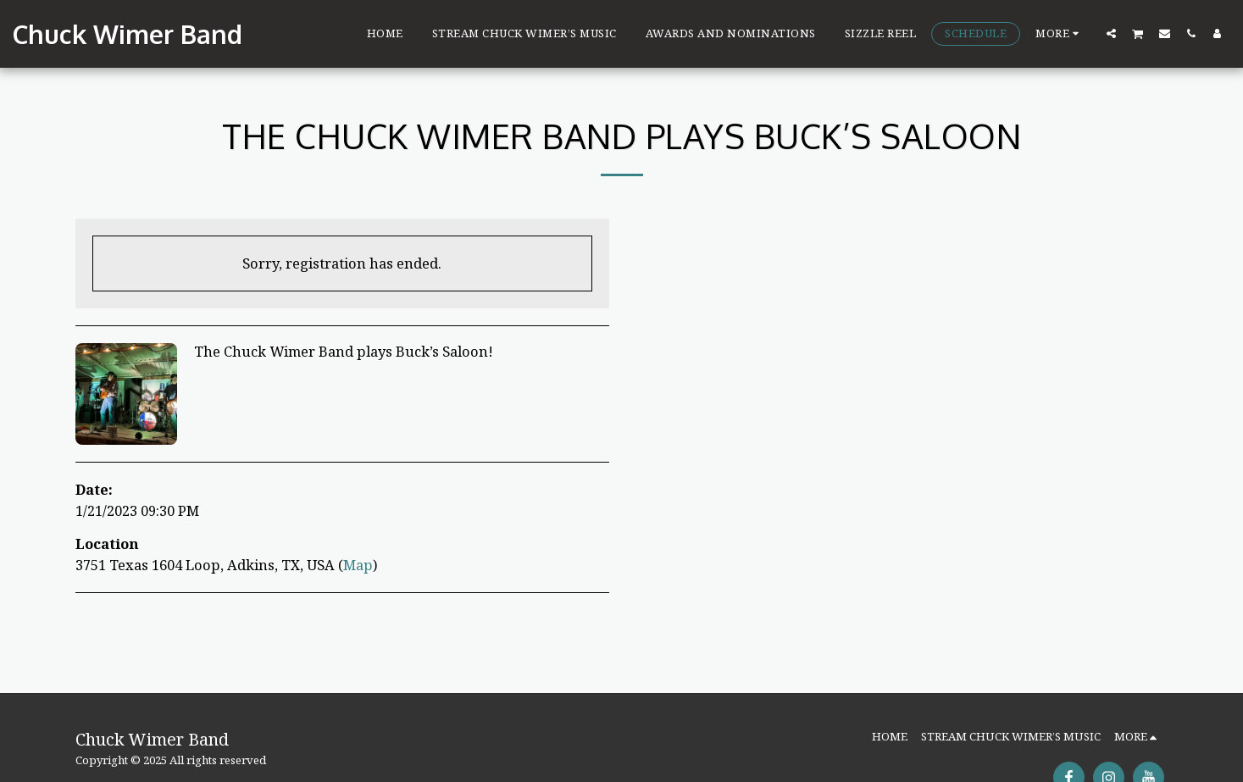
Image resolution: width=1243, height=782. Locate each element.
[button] (1111, 33)
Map (358, 564)
